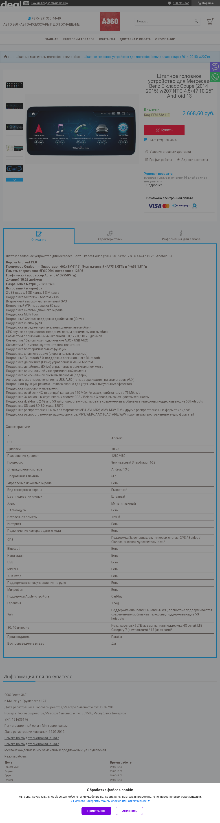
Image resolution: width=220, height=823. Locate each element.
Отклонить (129, 810)
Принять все (96, 810)
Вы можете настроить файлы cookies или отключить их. (108, 801)
